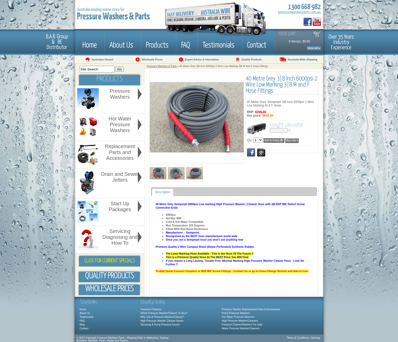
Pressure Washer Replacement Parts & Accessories (251, 309)
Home (89, 44)
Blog (82, 324)
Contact (256, 44)
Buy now (291, 140)
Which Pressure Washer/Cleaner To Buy (163, 313)
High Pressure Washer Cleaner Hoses (162, 320)
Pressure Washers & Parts (162, 66)
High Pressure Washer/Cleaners (240, 320)
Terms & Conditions (298, 337)
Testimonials (218, 44)
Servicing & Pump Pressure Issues (160, 324)
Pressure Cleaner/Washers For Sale (242, 324)
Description (162, 192)
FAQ (185, 44)
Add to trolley (274, 140)
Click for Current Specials (109, 260)
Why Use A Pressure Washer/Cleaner (162, 317)
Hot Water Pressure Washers (238, 317)
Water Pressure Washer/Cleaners (241, 328)
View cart (314, 48)
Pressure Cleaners (151, 309)
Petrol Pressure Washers (236, 313)
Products (157, 44)
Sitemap (315, 337)
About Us (121, 44)
